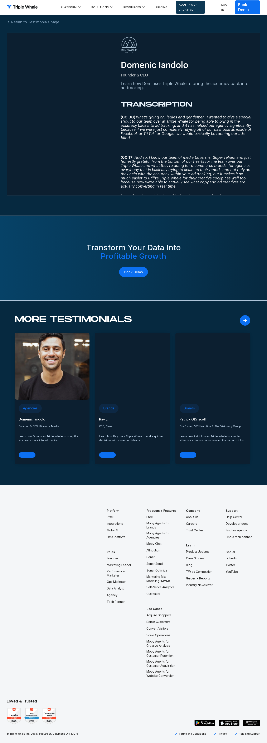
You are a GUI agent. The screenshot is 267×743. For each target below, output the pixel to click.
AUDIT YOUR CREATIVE (188, 7)
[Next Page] (245, 320)
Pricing (162, 7)
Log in (224, 7)
